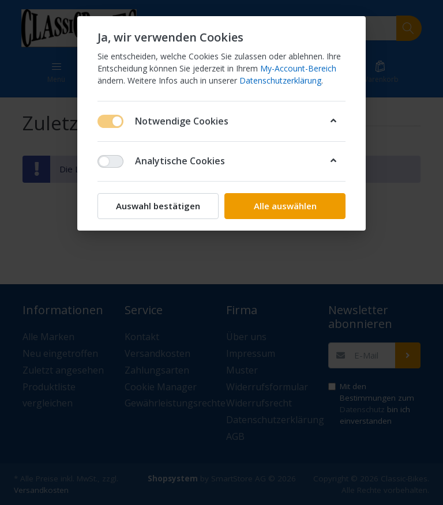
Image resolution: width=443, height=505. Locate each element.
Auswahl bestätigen (158, 206)
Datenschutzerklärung (280, 80)
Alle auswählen (285, 206)
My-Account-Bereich (298, 68)
